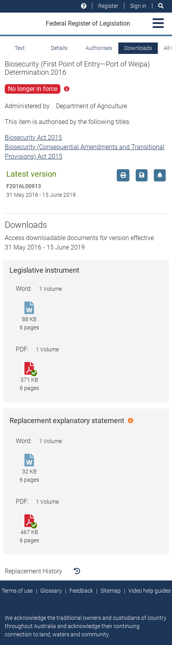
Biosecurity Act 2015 (33, 137)
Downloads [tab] (138, 48)
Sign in (138, 6)
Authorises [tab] (99, 48)
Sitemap (111, 591)
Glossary (51, 591)
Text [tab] (20, 48)
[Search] (161, 6)
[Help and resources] (83, 6)
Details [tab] (59, 48)
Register (108, 6)
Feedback (81, 591)
